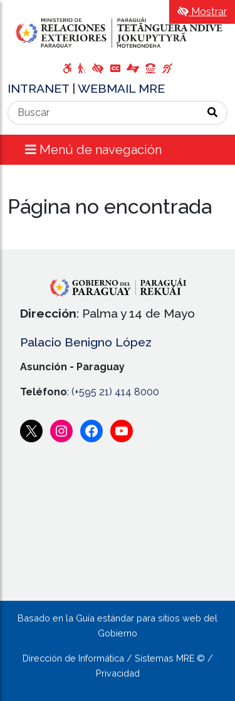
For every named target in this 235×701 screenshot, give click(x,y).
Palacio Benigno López (86, 342)
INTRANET (40, 88)
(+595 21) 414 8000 (115, 392)
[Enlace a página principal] (117, 32)
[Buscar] (103, 113)
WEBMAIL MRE (121, 88)
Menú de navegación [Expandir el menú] (93, 149)
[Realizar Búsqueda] (212, 113)
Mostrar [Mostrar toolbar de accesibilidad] (202, 12)
